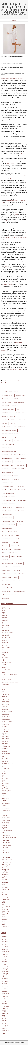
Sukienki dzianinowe (6, 839)
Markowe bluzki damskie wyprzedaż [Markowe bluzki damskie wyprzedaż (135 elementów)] (17, 489)
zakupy (3, 921)
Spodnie (3, 812)
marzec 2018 (4, 1022)
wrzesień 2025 (5, 953)
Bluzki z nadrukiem (6, 637)
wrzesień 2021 (5, 995)
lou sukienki (21, 176)
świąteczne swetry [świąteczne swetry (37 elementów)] (6, 598)
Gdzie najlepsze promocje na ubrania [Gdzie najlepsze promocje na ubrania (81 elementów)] (10, 433)
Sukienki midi (5, 849)
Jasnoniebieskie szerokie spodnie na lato (15, 384)
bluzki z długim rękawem (7, 632)
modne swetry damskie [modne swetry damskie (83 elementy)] (7, 517)
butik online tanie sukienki (15, 70)
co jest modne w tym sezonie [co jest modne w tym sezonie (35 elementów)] (8, 416)
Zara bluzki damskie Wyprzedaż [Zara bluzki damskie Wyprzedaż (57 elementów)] (9, 587)
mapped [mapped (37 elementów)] (4, 489)
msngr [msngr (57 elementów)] (19, 524)
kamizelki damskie (6, 687)
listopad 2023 (5, 990)
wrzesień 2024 (5, 973)
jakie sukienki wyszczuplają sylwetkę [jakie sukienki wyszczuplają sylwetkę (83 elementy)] (10, 475)
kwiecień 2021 (5, 1003)
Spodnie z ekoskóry (6, 823)
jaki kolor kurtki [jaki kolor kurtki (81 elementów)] (15, 479)
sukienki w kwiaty (6, 860)
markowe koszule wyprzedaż (7, 62)
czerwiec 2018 (5, 1016)
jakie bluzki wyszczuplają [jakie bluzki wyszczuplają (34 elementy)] (20, 458)
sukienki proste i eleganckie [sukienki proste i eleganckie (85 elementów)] (17, 559)
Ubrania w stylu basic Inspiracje (9, 913)
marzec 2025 (4, 963)
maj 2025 (4, 959)
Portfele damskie (5, 788)
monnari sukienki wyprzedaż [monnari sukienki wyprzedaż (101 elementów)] (8, 524)
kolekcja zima (5, 706)
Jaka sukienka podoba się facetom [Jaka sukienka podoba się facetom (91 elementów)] (9, 451)
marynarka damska (6, 753)
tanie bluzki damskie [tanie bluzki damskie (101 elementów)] (6, 570)
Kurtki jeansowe (5, 734)
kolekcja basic (5, 696)
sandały (21, 153)
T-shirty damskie (5, 889)
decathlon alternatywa (7, 662)
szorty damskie (5, 881)
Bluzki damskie (5, 624)
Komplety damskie (6, 716)
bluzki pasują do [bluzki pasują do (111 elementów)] (5, 405)
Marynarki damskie (6, 755)
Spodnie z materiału (6, 825)
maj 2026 (4, 939)
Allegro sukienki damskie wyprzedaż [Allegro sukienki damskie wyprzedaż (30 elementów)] (10, 391)
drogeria (4, 667)
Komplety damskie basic (7, 718)
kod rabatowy (5, 692)
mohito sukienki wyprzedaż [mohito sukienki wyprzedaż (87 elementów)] (8, 521)
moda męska (5, 760)
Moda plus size (5, 761)
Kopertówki (4, 726)
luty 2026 (4, 944)
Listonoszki (4, 750)
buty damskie (5, 655)
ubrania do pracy (10, 163)
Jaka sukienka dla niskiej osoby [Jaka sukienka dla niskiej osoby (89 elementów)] (9, 447)
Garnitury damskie (6, 676)
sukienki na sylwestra (6, 855)
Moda (3, 756)
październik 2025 (5, 951)
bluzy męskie (5, 644)
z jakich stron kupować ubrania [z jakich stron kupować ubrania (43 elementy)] (9, 594)
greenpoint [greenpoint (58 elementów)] (4, 437)
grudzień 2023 (5, 988)
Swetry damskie (5, 869)
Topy (3, 896)
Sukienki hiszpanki (6, 842)
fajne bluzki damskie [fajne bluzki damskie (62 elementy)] (6, 426)
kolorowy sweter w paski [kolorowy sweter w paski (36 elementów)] (7, 482)
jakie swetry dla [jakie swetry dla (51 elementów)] (5, 479)
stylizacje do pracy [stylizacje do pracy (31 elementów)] (13, 552)
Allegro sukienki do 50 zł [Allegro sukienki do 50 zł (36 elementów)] (7, 395)
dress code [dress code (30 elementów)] (4, 423)
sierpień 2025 (5, 954)
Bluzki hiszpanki (5, 625)
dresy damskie (5, 666)
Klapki (3, 691)
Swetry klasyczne (5, 872)
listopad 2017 (5, 1028)
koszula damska (5, 728)
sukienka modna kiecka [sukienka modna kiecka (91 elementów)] (16, 556)
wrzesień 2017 (5, 1032)
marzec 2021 (4, 1005)
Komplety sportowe (6, 724)
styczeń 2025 (5, 966)
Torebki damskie (5, 899)
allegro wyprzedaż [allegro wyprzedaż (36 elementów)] (6, 398)
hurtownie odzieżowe (6, 681)
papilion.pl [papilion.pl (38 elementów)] (16, 538)
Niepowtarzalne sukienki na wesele (10, 765)
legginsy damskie (5, 745)
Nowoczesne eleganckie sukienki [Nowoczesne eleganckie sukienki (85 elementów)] (9, 531)
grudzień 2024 (5, 968)
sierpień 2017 (5, 1033)
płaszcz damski (5, 778)
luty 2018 (4, 1023)
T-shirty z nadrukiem (6, 891)
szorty (3, 877)
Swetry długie (5, 871)
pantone (4, 773)
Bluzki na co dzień (6, 629)
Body (3, 649)
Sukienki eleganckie (6, 840)
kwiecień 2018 (5, 1020)
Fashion (3, 672)
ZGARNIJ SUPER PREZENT (7, 928)
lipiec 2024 (4, 976)
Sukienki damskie (6, 835)
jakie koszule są (21, 60)
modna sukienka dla (17, 62)
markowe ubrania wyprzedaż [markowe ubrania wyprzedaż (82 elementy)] (8, 503)
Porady (3, 785)
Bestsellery (4, 613)
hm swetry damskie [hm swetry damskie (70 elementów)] (6, 440)
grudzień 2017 (5, 1027)
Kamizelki (4, 686)
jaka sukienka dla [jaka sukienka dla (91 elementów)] (10, 444)
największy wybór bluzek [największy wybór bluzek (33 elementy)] (7, 528)
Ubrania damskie (5, 909)
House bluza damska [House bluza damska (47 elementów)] (18, 440)
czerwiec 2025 (5, 958)
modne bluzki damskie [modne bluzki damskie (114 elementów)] (7, 510)
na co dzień (4, 284)
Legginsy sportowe (6, 746)
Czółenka (4, 661)
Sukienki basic (5, 834)
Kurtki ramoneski (5, 741)
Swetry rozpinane (6, 876)
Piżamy (3, 776)
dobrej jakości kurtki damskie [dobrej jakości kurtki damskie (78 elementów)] (8, 419)
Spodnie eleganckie (6, 818)
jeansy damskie (5, 684)
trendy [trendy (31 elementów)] (15, 577)
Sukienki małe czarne (6, 845)
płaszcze (4, 221)
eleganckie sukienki (6, 669)
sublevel (3, 829)
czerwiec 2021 (5, 1000)
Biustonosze (4, 617)
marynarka (4, 751)
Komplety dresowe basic (7, 721)
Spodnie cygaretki (6, 813)
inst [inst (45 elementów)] (3, 444)
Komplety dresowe (6, 719)
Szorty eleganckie (6, 882)
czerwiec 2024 (5, 978)
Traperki (3, 901)
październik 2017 (5, 1030)
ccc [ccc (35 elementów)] (22, 409)
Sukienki (4, 832)
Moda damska (5, 758)
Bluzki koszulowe (5, 627)
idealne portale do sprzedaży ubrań (10, 682)
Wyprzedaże (4, 919)
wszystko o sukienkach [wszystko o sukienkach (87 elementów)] (7, 584)
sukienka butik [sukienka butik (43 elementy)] (5, 556)
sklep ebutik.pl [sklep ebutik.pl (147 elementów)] (5, 545)
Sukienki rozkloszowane (7, 859)
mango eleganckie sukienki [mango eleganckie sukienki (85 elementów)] (8, 486)
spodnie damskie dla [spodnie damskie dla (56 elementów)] (6, 549)
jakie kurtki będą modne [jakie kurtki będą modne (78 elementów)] (7, 465)
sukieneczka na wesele (7, 830)
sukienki (6, 266)
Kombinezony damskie (7, 711)
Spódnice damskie (6, 808)
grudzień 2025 (5, 948)
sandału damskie (5, 797)
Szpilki (3, 884)
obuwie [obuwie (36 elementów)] (17, 535)
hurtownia (10, 284)
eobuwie (4, 671)
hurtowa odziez (18, 342)
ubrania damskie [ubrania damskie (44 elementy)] (5, 580)
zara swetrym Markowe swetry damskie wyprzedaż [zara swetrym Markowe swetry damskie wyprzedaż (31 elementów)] (13, 591)
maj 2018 (4, 1018)
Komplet (4, 713)
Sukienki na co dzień (6, 852)
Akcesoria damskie (6, 608)
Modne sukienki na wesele (8, 763)
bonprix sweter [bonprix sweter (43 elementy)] (15, 405)
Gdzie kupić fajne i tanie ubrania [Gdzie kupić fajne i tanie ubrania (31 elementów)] (9, 430)
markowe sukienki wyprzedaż (7, 73)
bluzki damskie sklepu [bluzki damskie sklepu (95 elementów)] (19, 402)
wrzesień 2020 (5, 1008)
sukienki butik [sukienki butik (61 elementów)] (5, 559)
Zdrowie (3, 924)
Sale (3, 795)
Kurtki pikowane (5, 736)
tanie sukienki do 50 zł (17, 63)
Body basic (4, 650)
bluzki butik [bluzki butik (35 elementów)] (15, 398)
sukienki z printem (6, 865)
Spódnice (4, 805)
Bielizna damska (5, 615)
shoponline (4, 800)
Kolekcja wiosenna (6, 704)
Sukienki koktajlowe (6, 844)
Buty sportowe (5, 657)
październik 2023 (5, 991)
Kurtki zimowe (5, 743)
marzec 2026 (4, 943)
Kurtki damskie (5, 733)
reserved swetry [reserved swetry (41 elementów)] (5, 542)
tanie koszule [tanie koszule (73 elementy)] (17, 570)
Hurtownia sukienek (6, 679)
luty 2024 (4, 985)
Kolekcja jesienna (5, 697)
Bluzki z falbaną (5, 634)
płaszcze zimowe (5, 783)
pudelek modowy (5, 792)
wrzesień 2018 (5, 1011)
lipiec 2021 (4, 998)
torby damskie (5, 897)
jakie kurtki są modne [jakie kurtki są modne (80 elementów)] (20, 465)
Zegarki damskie (5, 926)
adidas (3, 607)
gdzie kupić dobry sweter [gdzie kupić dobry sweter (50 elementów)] (19, 426)
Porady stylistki (5, 787)
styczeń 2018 (5, 1025)
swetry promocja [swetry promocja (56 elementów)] (17, 566)
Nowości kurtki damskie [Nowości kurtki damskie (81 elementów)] (7, 535)
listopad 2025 (5, 949)
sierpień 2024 (5, 974)
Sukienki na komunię (6, 854)
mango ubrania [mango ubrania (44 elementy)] (20, 486)
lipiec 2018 (4, 1015)
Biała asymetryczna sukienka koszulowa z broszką (12, 78)
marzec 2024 (4, 983)
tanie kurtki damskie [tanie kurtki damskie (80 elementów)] (6, 573)
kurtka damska (5, 731)
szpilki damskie (5, 886)
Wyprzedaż (4, 918)
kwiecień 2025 (5, 961)
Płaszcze (3, 780)
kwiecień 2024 (5, 981)
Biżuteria (4, 619)
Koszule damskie (5, 729)
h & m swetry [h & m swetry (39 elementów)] (13, 437)
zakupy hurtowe (5, 923)
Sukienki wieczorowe (6, 862)
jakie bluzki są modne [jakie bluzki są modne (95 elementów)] (7, 458)
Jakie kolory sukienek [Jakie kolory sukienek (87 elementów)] (6, 461)
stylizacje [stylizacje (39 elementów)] (4, 552)
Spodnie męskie (5, 822)
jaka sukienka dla (13, 59)
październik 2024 (5, 971)
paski (3, 775)
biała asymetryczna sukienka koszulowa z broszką (15, 237)
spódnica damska (6, 803)
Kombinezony (5, 709)
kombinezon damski (6, 708)
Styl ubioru (4, 827)
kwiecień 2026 (5, 941)
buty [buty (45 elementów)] (18, 409)
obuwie (3, 766)
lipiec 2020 (4, 1010)
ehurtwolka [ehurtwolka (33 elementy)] (12, 423)
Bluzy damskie (5, 642)
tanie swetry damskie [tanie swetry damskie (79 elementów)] (6, 577)
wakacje (3, 916)
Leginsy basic (5, 748)
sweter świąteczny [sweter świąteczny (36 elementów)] (6, 566)
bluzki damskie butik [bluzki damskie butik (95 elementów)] (6, 402)
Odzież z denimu (5, 771)
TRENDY (3, 59)
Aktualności (4, 610)
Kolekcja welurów (6, 703)
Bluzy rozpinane (5, 645)
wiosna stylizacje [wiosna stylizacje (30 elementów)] (16, 580)
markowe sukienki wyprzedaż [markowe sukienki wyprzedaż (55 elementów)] (8, 500)
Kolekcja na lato (5, 701)
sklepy (3, 802)
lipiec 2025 (4, 956)
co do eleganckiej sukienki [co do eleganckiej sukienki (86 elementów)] (19, 412)
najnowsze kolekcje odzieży (16, 369)
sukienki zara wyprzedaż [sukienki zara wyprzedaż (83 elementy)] (7, 563)
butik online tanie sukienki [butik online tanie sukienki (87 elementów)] (8, 409)
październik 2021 (5, 993)
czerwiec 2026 (5, 938)
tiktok (3, 892)
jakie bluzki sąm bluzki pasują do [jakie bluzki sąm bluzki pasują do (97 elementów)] (18, 454)
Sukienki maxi (5, 847)
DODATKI (4, 664)
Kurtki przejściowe (6, 738)
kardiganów (4, 350)
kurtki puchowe (5, 739)
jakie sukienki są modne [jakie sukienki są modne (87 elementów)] (7, 472)
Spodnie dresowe (6, 817)
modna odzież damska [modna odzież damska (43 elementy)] (7, 507)
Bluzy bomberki (5, 640)
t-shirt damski (5, 887)
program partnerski (6, 790)
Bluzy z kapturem (5, 647)
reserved (4, 793)
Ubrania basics (5, 907)
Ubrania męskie (5, 911)
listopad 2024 (5, 969)
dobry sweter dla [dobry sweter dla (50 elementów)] (22, 419)
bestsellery (3, 349)
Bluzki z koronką (5, 635)
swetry (3, 867)
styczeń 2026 (5, 946)
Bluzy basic (4, 639)
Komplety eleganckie (6, 723)
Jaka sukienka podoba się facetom (10, 60)
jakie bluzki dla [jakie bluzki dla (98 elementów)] (5, 454)
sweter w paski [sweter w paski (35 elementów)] (19, 563)
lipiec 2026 (4, 936)
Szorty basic (4, 879)
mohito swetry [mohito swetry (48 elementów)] (20, 521)
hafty (10, 178)
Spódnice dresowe (6, 810)
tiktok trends (4, 894)
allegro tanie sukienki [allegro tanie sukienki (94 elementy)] (20, 395)
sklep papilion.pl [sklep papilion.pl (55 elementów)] (15, 545)
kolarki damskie (5, 694)
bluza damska (5, 620)
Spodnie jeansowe (6, 820)
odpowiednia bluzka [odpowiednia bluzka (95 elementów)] (6, 538)
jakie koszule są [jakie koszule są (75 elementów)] (17, 461)
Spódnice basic (5, 807)
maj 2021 (4, 1001)
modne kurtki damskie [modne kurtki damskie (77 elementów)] (20, 510)
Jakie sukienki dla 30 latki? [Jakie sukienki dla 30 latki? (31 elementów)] (18, 468)
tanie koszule (9, 63)
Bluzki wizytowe (5, 630)
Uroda (3, 914)
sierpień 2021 (5, 996)
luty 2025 (4, 964)
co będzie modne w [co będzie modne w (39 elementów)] (6, 412)
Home (3, 677)
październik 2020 (5, 1006)
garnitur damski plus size (12, 200)
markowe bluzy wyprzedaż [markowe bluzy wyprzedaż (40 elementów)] (8, 493)
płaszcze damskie (6, 781)
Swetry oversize (5, 874)
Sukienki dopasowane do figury (9, 837)
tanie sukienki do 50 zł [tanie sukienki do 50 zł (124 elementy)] (19, 573)
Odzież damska (5, 768)
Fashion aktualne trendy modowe (9, 674)
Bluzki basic (4, 622)
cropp (3, 659)
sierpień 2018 (5, 1013)
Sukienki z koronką (6, 864)
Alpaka (16, 214)
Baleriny (3, 612)
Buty (3, 654)
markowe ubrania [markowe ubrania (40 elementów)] (22, 500)
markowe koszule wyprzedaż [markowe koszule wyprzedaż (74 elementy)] (8, 496)
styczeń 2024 (5, 986)
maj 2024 (4, 980)
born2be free (5, 652)
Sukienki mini (5, 850)
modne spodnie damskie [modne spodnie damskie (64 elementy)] (7, 514)
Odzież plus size (5, 770)
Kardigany (4, 689)
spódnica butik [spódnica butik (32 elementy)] (17, 549)
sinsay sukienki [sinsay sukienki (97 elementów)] (15, 542)
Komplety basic (5, 714)
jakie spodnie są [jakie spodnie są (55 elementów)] (5, 468)
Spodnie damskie (5, 815)
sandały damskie (5, 798)
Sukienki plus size (6, 857)
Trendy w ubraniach (6, 906)
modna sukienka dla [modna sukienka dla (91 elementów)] (19, 507)
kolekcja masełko (5, 699)
